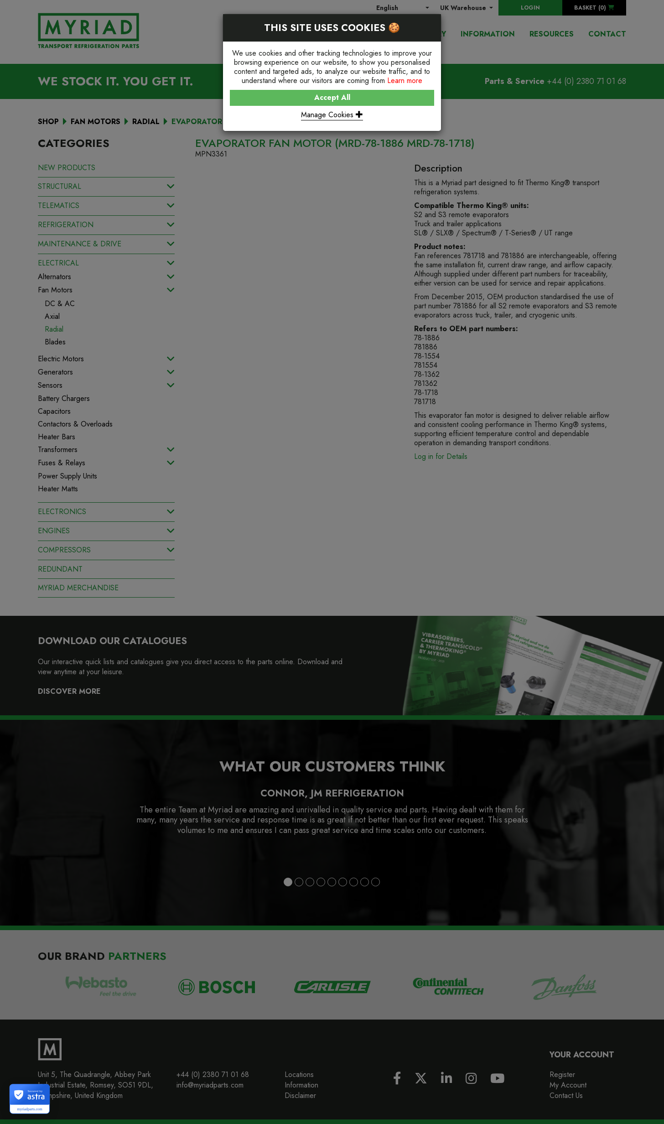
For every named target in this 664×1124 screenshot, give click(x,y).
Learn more (404, 80)
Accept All (332, 97)
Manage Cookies (332, 114)
